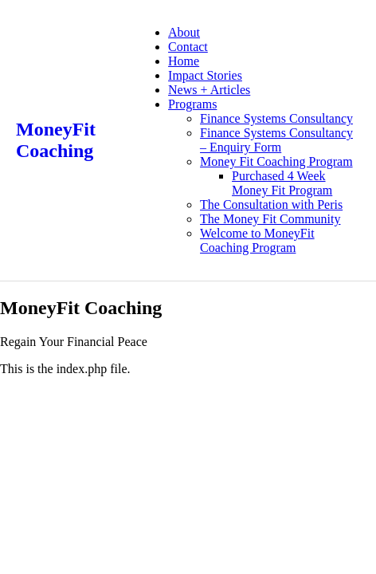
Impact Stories (205, 75)
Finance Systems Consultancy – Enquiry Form (276, 140)
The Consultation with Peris (271, 204)
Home (183, 61)
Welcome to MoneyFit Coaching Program (257, 240)
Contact (188, 46)
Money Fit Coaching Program (276, 161)
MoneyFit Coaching (56, 140)
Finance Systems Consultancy (276, 118)
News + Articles (209, 89)
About (184, 32)
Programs (192, 104)
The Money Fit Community (270, 219)
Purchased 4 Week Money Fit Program (282, 183)
